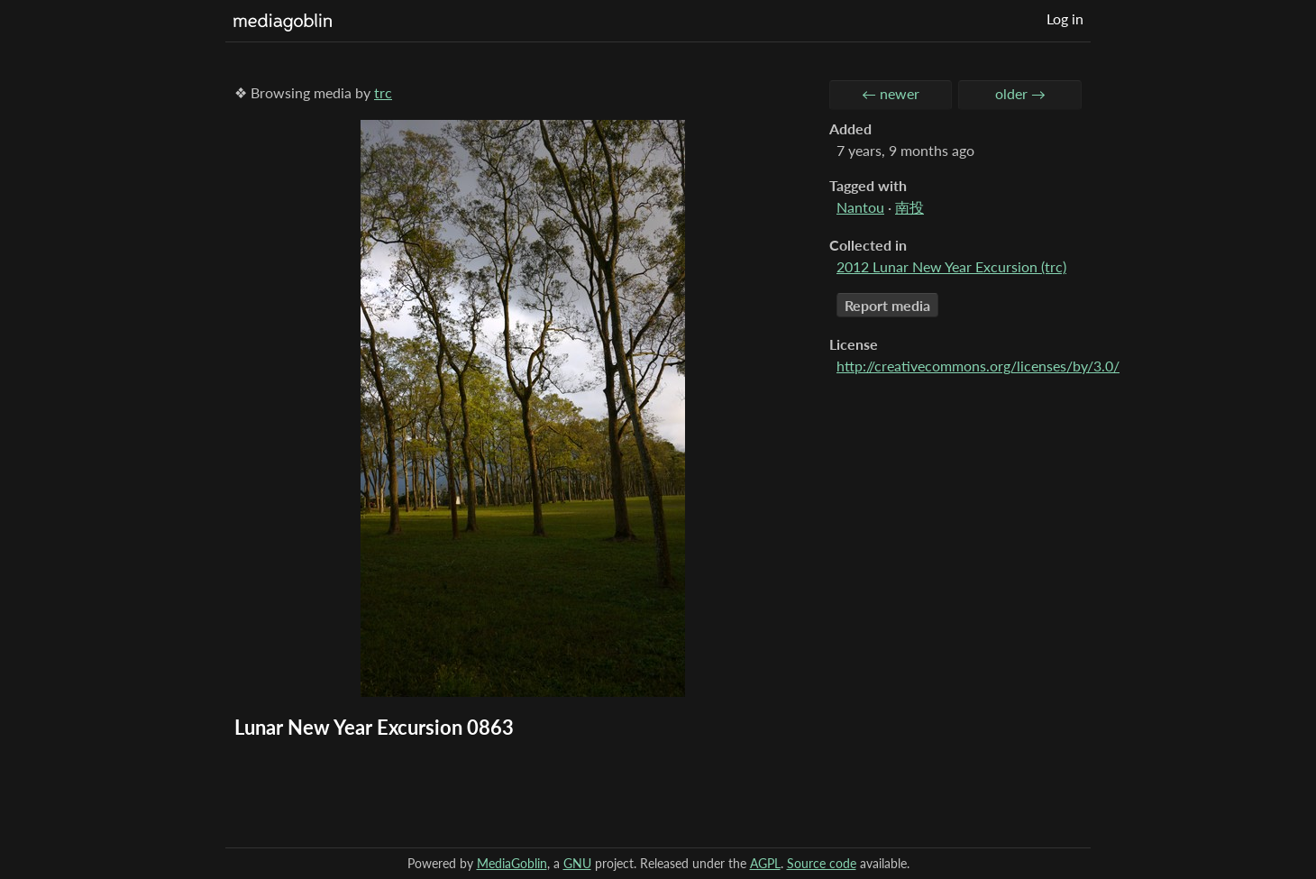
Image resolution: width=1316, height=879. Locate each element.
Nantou (860, 206)
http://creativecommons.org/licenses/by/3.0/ (978, 365)
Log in (1064, 18)
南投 (909, 206)
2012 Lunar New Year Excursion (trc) (951, 266)
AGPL (765, 863)
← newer (890, 93)
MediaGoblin (512, 863)
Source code (821, 863)
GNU (577, 863)
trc (383, 92)
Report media (887, 305)
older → (1020, 93)
